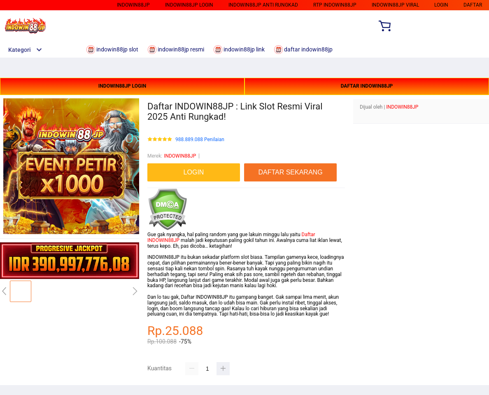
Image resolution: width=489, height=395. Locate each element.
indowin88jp (133, 5)
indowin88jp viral (395, 5)
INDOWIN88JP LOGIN (122, 86)
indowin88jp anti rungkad (263, 5)
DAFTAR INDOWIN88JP (367, 86)
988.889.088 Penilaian (199, 139)
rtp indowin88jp (334, 5)
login (441, 5)
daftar (472, 5)
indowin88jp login (189, 5)
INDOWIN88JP (180, 156)
